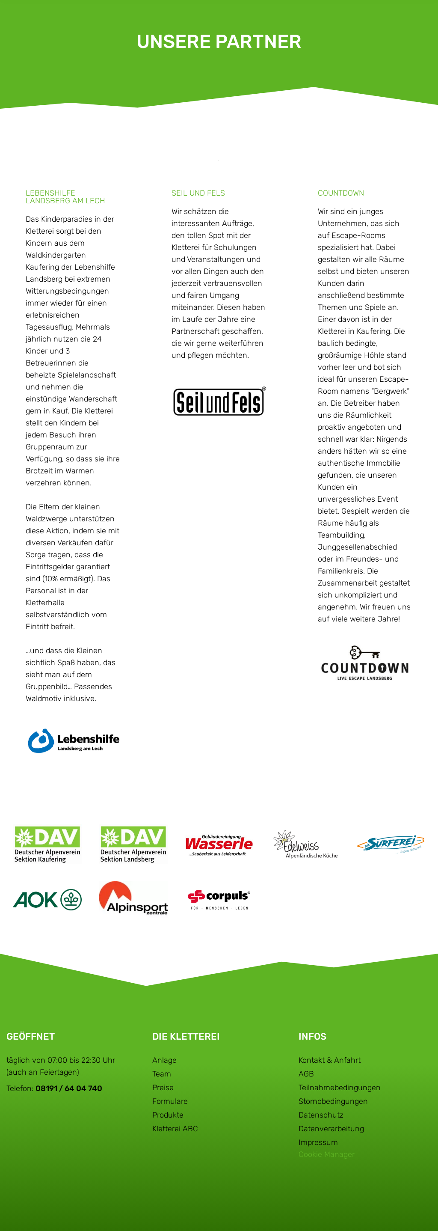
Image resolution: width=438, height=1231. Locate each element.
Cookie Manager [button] (327, 1154)
